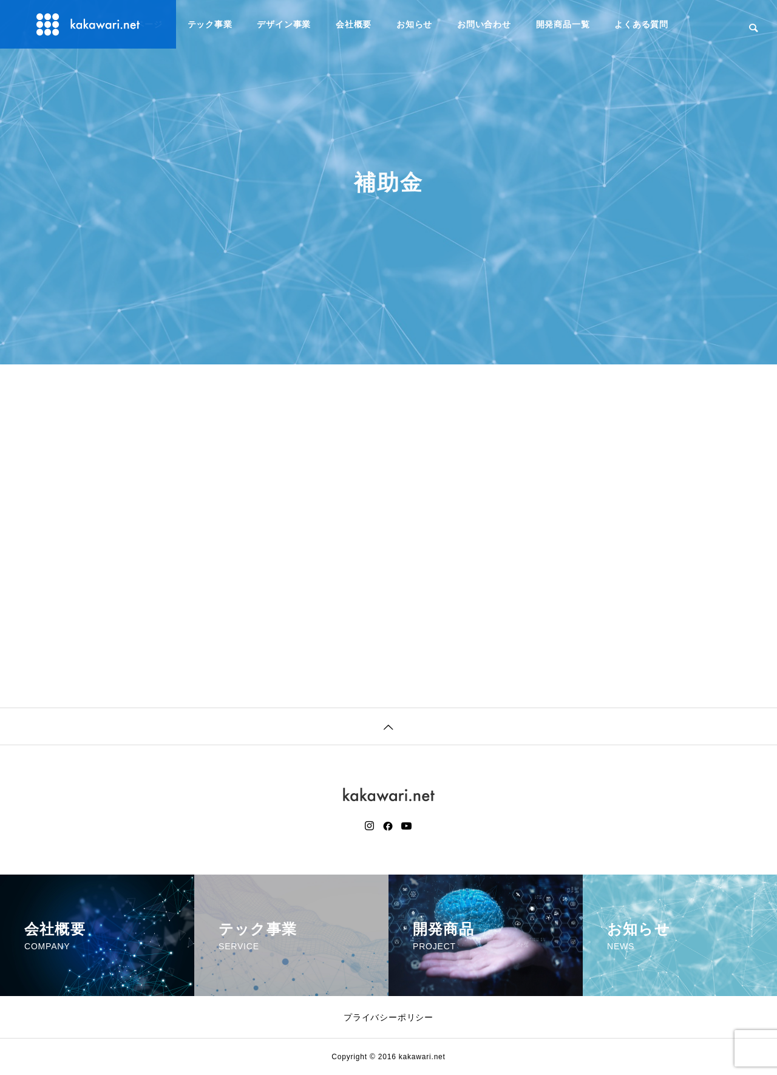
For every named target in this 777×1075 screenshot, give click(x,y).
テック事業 (210, 24)
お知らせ (414, 24)
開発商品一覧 (563, 24)
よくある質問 (641, 24)
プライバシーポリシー (388, 1017)
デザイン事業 (284, 24)
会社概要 (354, 24)
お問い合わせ (484, 24)
